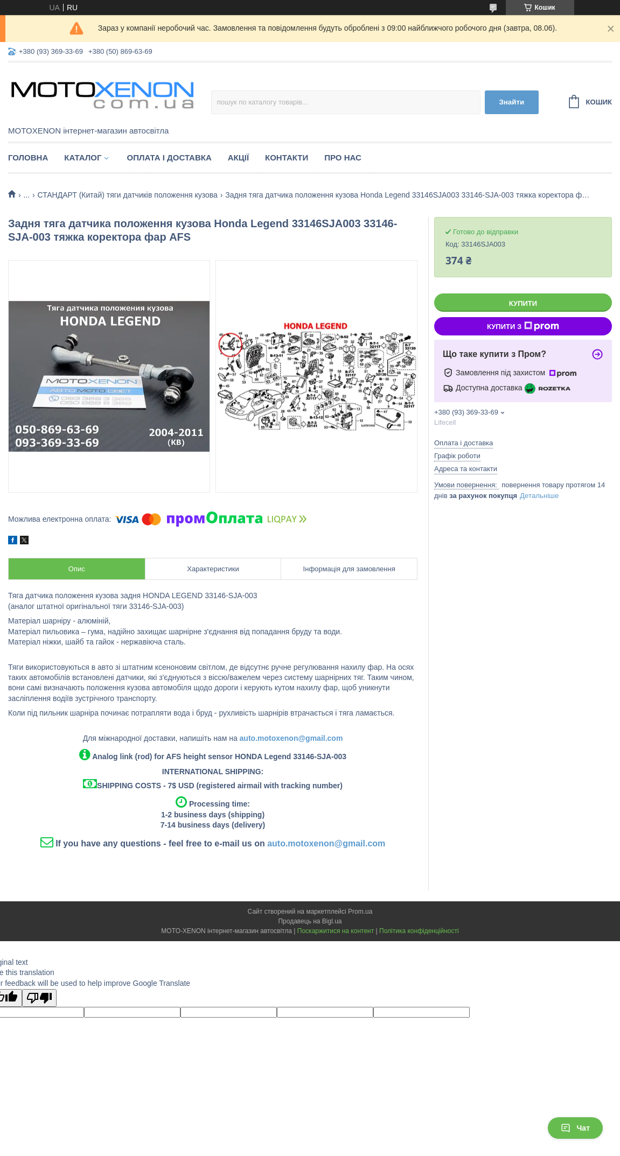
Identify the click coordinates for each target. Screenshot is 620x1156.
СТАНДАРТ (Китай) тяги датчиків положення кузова (128, 195)
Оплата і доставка (169, 157)
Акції (238, 157)
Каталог (82, 157)
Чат (575, 1128)
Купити (523, 303)
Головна (28, 157)
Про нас (342, 157)
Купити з (523, 326)
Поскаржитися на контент (335, 931)
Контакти (286, 157)
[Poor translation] (39, 998)
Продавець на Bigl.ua (310, 921)
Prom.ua (360, 911)
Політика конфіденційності (419, 931)
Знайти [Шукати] (511, 102)
